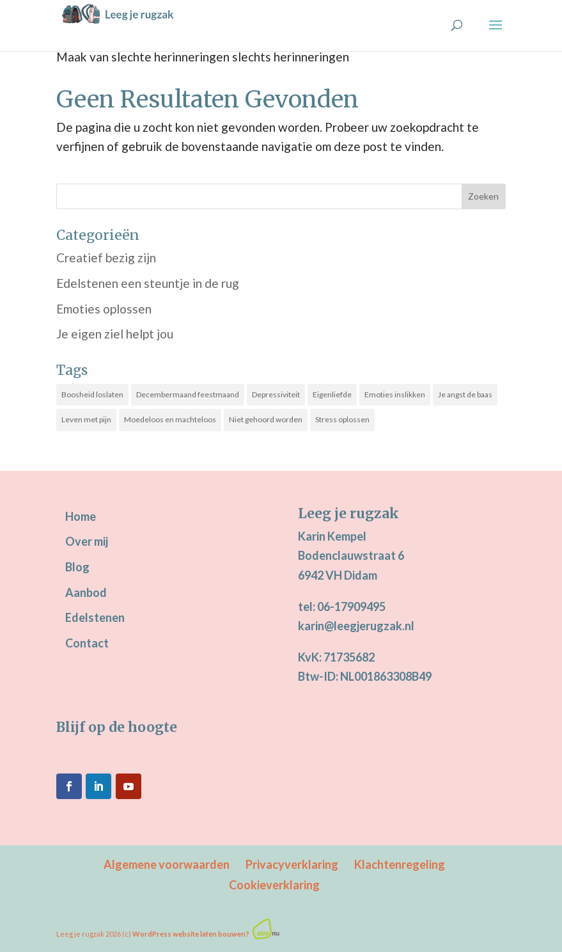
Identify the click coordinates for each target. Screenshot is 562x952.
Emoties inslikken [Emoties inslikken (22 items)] (394, 394)
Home (80, 516)
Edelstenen (95, 617)
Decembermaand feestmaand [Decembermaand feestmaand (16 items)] (187, 394)
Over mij (86, 541)
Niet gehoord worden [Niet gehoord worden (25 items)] (265, 419)
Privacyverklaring (292, 864)
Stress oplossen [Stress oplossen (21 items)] (342, 419)
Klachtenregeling (399, 864)
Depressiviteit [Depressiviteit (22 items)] (276, 394)
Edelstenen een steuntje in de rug (147, 283)
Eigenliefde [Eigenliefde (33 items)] (332, 394)
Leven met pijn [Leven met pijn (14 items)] (86, 419)
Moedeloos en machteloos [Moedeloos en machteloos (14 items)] (170, 419)
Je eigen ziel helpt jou (114, 333)
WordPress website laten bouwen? (190, 934)
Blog (77, 567)
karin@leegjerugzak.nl (356, 626)
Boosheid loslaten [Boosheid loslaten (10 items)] (92, 394)
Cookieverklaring (274, 885)
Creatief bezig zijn (106, 257)
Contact (87, 643)
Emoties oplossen (104, 308)
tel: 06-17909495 (342, 606)
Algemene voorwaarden (167, 864)
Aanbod (86, 592)
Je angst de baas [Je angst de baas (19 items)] (465, 394)
